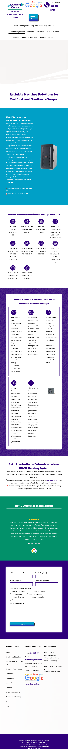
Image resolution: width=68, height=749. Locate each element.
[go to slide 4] (32, 543)
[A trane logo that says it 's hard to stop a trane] (53, 700)
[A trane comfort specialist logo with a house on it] (53, 683)
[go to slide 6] (35, 543)
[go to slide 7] (36, 543)
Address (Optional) (42, 581)
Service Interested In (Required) (21, 588)
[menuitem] (16, 26)
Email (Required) (41, 573)
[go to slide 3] (31, 543)
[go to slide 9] (39, 543)
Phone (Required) (16, 581)
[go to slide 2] (29, 543)
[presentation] (23, 616)
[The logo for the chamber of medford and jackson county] (53, 718)
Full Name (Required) (17, 573)
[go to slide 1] (28, 543)
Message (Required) (17, 603)
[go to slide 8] (38, 543)
